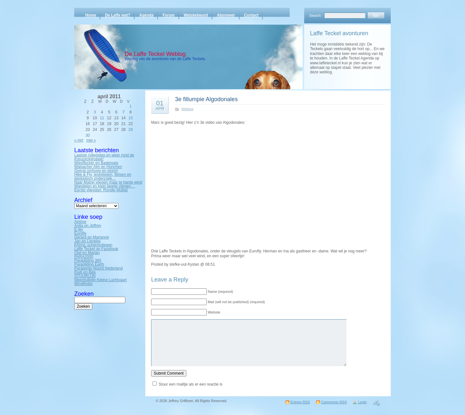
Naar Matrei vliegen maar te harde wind (108, 182)
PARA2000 (83, 256)
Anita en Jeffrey (87, 225)
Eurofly (80, 233)
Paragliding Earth (89, 264)
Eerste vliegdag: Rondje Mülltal (101, 190)
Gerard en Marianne (91, 237)
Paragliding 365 (87, 260)
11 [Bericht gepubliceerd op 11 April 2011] (102, 118)
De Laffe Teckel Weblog (155, 54)
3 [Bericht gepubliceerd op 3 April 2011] (95, 112)
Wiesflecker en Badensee (96, 163)
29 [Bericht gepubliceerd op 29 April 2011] (131, 130)
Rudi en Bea (85, 272)
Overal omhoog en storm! (96, 170)
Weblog (187, 109)
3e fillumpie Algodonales (206, 99)
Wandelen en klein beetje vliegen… (104, 186)
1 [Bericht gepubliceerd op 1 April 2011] (130, 106)
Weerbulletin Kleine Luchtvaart (100, 280)
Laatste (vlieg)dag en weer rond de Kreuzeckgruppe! (104, 157)
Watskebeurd (196, 15)
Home (90, 15)
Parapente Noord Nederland (98, 268)
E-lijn (78, 229)
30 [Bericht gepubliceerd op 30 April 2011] (88, 135)
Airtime (80, 221)
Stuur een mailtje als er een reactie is (190, 384)
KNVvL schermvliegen (93, 245)
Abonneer (226, 15)
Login (362, 402)
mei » (91, 140)
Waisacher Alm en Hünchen (98, 167)
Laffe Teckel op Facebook (96, 249)
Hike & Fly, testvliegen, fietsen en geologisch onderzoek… (102, 176)
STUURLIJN (85, 276)
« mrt (78, 140)
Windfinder (83, 284)
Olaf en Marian (87, 252)
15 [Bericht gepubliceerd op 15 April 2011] (131, 118)
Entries (300, 402)
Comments (334, 402)
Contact (251, 15)
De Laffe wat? (117, 15)
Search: (315, 15)
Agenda (146, 15)
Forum (168, 15)
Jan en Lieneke (87, 241)
